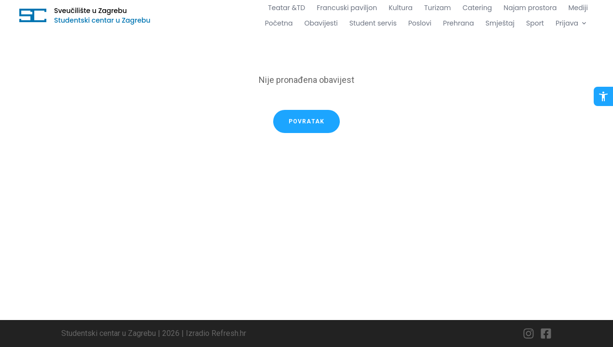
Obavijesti (320, 23)
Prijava (572, 23)
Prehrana (458, 23)
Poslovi (420, 23)
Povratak (307, 121)
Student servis (373, 23)
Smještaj (500, 23)
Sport (535, 23)
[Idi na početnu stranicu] (32, 15)
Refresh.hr (228, 333)
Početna (279, 23)
